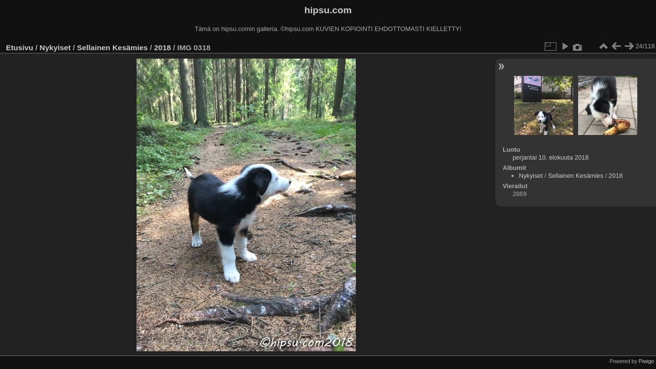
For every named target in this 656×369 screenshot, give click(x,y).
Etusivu (19, 47)
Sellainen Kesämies (112, 47)
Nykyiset (54, 47)
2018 (162, 47)
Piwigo (646, 361)
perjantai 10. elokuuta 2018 (550, 157)
